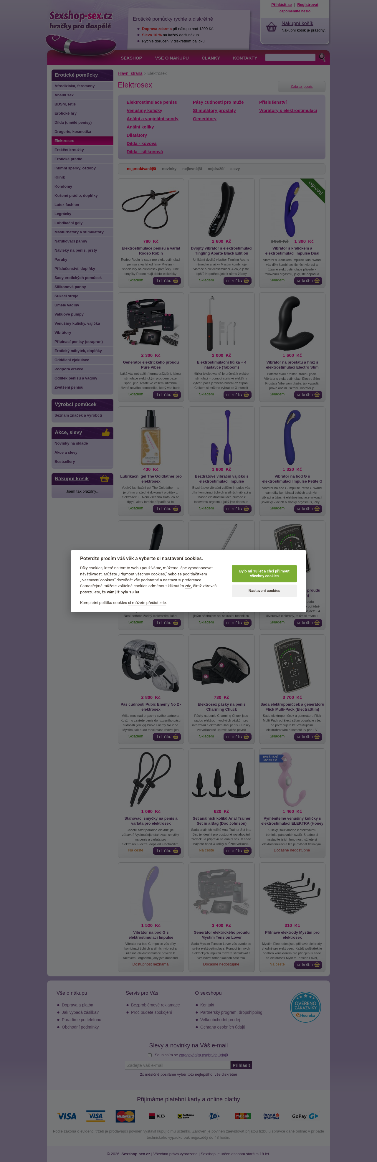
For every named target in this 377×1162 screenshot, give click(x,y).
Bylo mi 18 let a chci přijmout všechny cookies (264, 573)
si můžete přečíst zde (147, 602)
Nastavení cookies (264, 590)
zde (188, 586)
